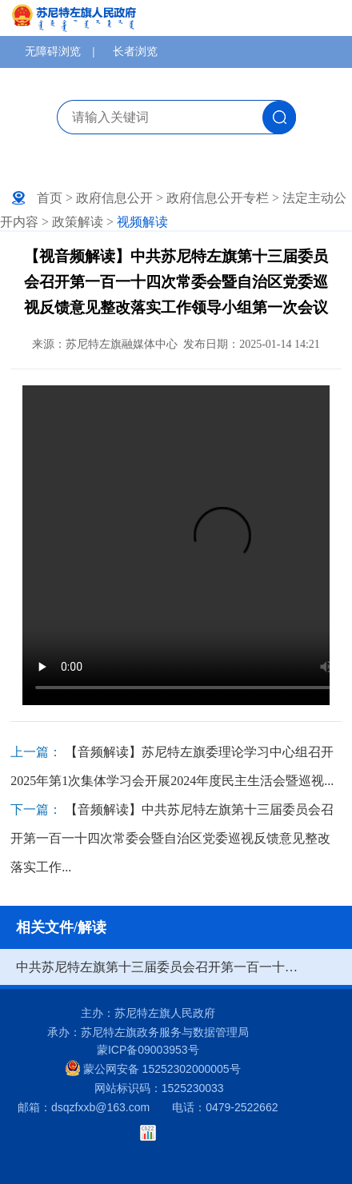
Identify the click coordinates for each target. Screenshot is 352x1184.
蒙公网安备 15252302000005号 (153, 1068)
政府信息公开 (114, 198)
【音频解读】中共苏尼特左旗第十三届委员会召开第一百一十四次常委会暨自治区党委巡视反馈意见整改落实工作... (172, 838)
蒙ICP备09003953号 (148, 1049)
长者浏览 (135, 52)
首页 (49, 198)
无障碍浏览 (53, 52)
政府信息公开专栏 (217, 198)
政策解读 (77, 222)
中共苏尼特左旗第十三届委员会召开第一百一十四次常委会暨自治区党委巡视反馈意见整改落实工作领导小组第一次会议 (160, 967)
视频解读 (142, 222)
